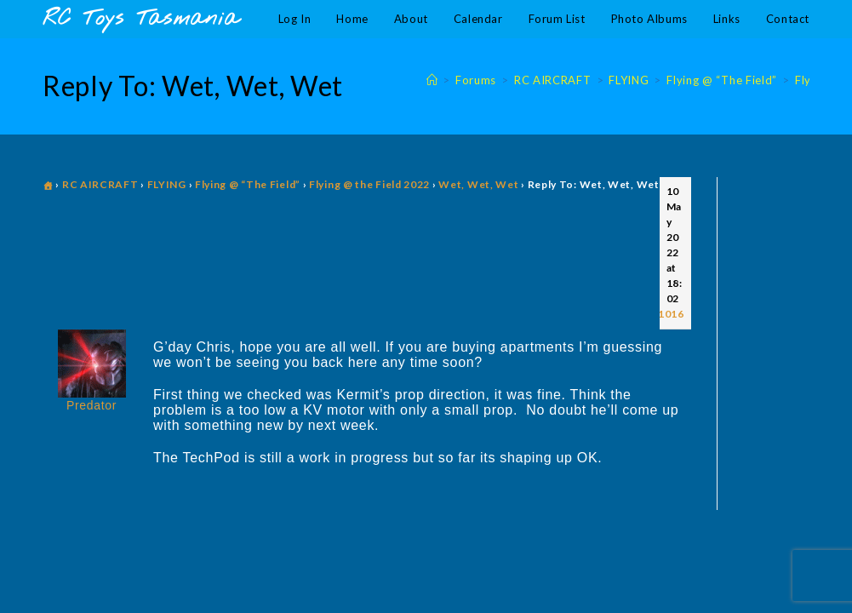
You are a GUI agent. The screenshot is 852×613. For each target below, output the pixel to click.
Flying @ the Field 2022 (369, 184)
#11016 (664, 313)
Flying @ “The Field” (247, 184)
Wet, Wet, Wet (478, 184)
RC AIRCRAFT (100, 184)
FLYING (166, 184)
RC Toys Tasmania (140, 19)
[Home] (432, 80)
